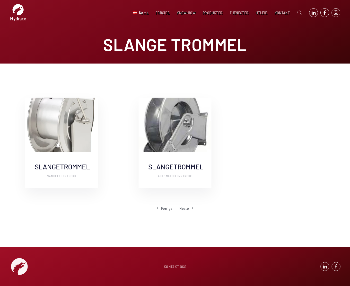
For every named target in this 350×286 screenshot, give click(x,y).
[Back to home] (18, 13)
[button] (140, 12)
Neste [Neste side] (186, 205)
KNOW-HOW (186, 12)
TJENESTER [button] (239, 12)
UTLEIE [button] (261, 12)
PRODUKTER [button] (212, 12)
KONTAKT (282, 12)
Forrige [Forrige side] (165, 205)
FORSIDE (162, 12)
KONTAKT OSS (175, 267)
